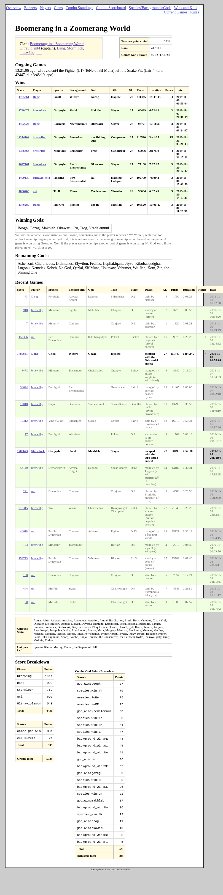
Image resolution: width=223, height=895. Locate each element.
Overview (13, 8)
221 (25, 491)
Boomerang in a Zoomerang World (57, 44)
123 (25, 544)
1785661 (24, 96)
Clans (58, 8)
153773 (23, 558)
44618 (24, 531)
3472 (25, 370)
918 (25, 310)
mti (39, 53)
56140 (24, 467)
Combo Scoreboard (111, 8)
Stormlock (75, 48)
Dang (61, 48)
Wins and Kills (185, 8)
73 (26, 296)
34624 (24, 387)
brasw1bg (27, 53)
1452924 (24, 123)
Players (45, 8)
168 (25, 575)
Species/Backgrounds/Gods (150, 8)
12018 (24, 404)
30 (26, 602)
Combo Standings (79, 8)
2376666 (24, 150)
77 (26, 434)
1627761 (24, 164)
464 (25, 588)
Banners (30, 8)
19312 (24, 420)
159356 (23, 336)
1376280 (24, 204)
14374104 (23, 137)
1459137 (24, 177)
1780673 (24, 110)
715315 (23, 508)
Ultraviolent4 (30, 48)
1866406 (24, 191)
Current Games (175, 12)
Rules (194, 12)
